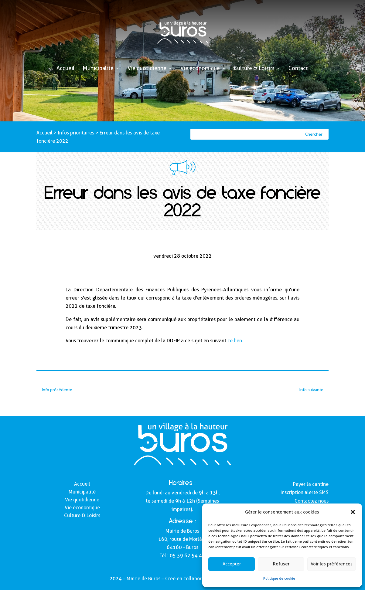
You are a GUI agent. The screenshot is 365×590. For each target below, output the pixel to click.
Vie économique (200, 68)
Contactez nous (312, 501)
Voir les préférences (332, 564)
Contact (298, 68)
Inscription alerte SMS (305, 492)
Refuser (281, 564)
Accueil (65, 68)
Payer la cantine (311, 484)
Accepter (232, 564)
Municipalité (98, 68)
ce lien (234, 341)
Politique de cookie (279, 578)
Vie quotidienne (147, 68)
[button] (353, 512)
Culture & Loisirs (254, 68)
